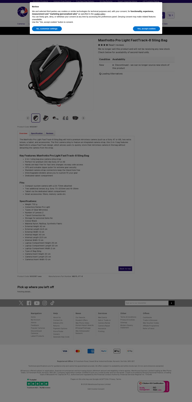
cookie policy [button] (99, 14)
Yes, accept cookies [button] (146, 29)
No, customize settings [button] (46, 29)
